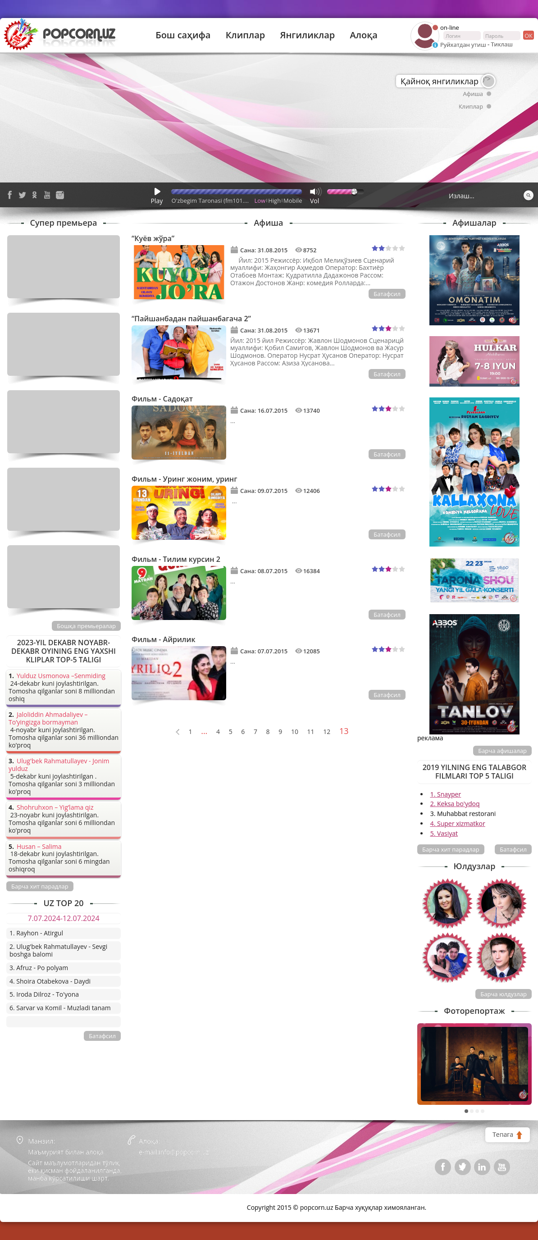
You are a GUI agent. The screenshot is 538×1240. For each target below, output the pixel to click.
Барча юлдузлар (503, 994)
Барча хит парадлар (450, 849)
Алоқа (364, 35)
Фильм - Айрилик (164, 639)
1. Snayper (445, 794)
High (274, 200)
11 (311, 732)
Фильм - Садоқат (162, 399)
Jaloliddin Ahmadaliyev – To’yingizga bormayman (48, 718)
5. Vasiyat (444, 833)
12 (326, 732)
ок (528, 35)
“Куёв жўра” (153, 238)
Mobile (292, 200)
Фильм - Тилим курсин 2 (176, 559)
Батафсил (387, 294)
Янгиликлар (307, 35)
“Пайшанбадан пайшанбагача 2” (191, 319)
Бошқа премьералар (86, 626)
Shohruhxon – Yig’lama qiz (55, 807)
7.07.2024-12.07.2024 (63, 918)
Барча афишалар (502, 751)
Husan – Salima (39, 847)
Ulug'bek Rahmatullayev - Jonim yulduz (59, 765)
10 (294, 732)
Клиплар (245, 35)
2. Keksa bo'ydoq (455, 803)
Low (260, 200)
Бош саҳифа (182, 35)
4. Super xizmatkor (457, 823)
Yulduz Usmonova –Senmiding (61, 676)
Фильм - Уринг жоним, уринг (184, 479)
